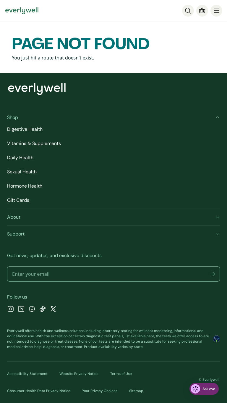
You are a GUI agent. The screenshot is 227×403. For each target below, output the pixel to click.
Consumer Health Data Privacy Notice (38, 391)
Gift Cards (18, 200)
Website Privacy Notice (78, 373)
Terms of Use (121, 373)
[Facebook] (31, 309)
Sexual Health (22, 172)
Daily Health (20, 157)
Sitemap (136, 391)
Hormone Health (24, 186)
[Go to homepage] (22, 10)
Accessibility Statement (27, 373)
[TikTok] (42, 309)
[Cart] (202, 11)
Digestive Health (25, 129)
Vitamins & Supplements (34, 143)
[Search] (188, 11)
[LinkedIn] (21, 309)
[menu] (216, 11)
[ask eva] (204, 389)
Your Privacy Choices (99, 391)
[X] (53, 309)
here (150, 336)
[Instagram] (10, 309)
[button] (212, 274)
